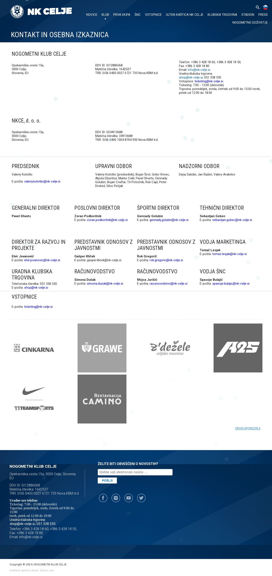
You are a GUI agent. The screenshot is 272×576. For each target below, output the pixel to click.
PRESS (263, 15)
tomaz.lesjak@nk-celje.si (229, 254)
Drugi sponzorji (247, 428)
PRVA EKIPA (121, 15)
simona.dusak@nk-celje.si (105, 283)
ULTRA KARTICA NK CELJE (184, 15)
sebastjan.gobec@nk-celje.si (232, 220)
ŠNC (138, 15)
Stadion (247, 15)
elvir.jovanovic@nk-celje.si (42, 260)
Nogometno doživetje (250, 22)
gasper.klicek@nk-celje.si (104, 260)
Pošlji (107, 480)
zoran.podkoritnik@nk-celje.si (107, 220)
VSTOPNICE (153, 15)
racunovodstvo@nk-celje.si (168, 283)
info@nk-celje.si (199, 70)
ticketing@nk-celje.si (209, 81)
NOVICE (91, 15)
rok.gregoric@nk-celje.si (166, 260)
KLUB (105, 15)
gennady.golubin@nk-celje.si (169, 220)
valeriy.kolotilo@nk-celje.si (42, 181)
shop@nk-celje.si (191, 77)
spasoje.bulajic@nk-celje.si (230, 283)
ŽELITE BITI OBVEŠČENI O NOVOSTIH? (128, 464)
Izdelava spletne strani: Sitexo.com (32, 570)
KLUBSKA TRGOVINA (222, 15)
